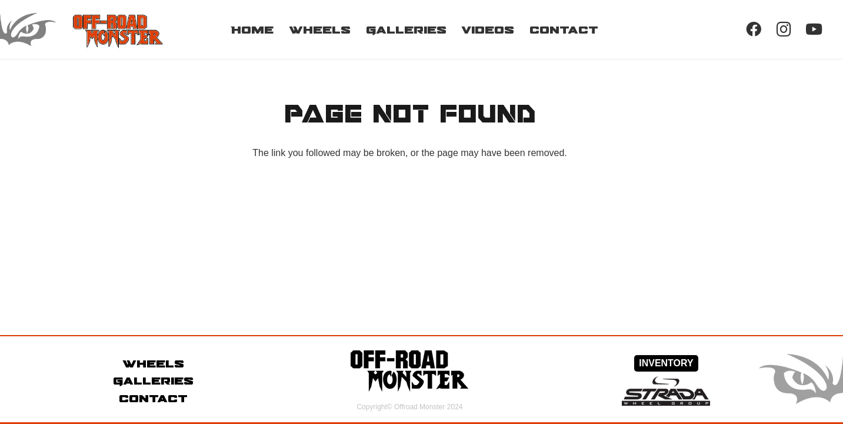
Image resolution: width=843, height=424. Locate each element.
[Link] (98, 29)
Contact (153, 398)
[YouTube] (814, 29)
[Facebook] (753, 29)
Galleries (153, 380)
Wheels (153, 363)
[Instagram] (784, 29)
